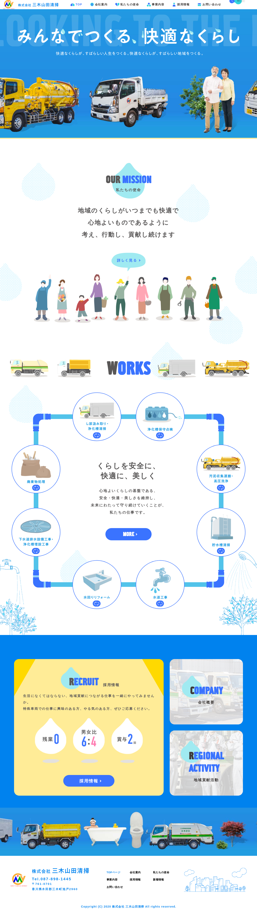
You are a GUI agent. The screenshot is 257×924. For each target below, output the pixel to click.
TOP (76, 10)
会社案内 (99, 10)
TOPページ (113, 883)
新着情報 (158, 891)
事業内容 (156, 10)
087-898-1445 (56, 891)
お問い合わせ (209, 10)
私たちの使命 (127, 10)
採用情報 (181, 10)
